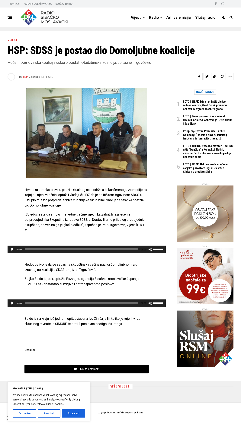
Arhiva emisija (178, 17)
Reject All (49, 413)
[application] (87, 249)
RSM (25, 76)
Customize (25, 413)
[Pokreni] (12, 249)
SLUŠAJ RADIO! (64, 3)
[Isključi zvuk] (150, 249)
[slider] (81, 249)
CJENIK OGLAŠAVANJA (38, 3)
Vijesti (136, 17)
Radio (154, 17)
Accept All (73, 413)
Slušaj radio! (206, 17)
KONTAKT (15, 3)
